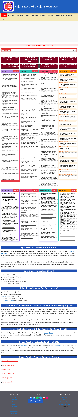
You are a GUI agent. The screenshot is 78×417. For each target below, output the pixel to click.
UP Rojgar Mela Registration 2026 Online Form (48, 194)
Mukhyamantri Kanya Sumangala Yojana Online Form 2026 (48, 217)
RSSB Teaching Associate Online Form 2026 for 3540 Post (67, 240)
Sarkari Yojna (60, 15)
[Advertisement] (39, 31)
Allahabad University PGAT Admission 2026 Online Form (8, 196)
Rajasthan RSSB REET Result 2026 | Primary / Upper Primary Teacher (10, 86)
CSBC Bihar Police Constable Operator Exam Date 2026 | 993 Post (28, 138)
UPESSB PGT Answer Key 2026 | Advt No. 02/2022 (48, 109)
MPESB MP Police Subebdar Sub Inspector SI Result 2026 (9, 120)
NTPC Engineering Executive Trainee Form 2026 (66, 220)
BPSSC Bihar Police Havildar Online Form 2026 (49, 65)
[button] (3, 19)
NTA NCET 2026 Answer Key (47, 123)
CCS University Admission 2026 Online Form (9, 203)
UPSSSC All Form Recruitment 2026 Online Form (29, 59)
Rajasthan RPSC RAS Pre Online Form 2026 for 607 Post (67, 107)
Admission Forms (8, 301)
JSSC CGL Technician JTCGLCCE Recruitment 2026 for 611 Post (67, 233)
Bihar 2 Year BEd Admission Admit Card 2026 (29, 85)
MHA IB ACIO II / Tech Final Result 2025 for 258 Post (10, 117)
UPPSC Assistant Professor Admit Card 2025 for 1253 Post (29, 177)
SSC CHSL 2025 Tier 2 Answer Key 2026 (48, 140)
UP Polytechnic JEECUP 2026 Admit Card (29, 118)
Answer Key (35, 15)
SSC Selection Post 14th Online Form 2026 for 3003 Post (28, 237)
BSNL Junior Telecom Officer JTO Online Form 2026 (67, 102)
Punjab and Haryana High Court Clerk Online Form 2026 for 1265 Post (67, 118)
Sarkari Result (23, 346)
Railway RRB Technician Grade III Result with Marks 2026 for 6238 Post (9, 75)
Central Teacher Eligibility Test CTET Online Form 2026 (10, 65)
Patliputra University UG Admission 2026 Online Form (10, 224)
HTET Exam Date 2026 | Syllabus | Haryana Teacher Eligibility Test (29, 154)
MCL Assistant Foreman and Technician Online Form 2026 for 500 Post (67, 91)
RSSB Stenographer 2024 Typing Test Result (9, 124)
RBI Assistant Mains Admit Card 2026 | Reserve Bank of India (28, 102)
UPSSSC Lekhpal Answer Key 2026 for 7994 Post (48, 89)
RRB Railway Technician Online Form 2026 (68, 58)
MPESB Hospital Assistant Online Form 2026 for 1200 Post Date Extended (67, 166)
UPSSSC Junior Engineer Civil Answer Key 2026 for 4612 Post (48, 119)
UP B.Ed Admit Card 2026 (27, 173)
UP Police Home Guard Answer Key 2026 (49, 116)
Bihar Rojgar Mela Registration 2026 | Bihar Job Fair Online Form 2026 (49, 206)
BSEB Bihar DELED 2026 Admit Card (29, 95)
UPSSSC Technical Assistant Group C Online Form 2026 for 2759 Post (67, 149)
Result (27, 15)
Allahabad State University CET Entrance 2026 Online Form (9, 234)
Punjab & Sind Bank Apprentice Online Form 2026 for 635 (67, 177)
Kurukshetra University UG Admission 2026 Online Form (8, 238)
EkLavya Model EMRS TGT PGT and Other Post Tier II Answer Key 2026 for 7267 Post (49, 101)
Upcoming (69, 15)
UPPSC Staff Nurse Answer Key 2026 (49, 181)
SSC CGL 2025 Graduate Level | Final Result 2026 (10, 133)
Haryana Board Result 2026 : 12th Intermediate (10, 144)
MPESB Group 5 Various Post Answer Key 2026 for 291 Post (47, 126)
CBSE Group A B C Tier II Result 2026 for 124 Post (10, 130)
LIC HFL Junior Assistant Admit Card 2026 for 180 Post (29, 147)
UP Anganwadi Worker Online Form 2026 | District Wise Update (68, 172)
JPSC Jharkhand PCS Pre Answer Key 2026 (49, 136)
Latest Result (6, 369)
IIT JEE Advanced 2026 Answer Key (48, 86)
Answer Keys (58, 346)
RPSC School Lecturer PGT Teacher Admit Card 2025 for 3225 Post (29, 106)
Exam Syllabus (48, 333)
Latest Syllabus (7, 378)
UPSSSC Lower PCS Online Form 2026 (10, 58)
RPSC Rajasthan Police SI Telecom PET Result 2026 (10, 114)
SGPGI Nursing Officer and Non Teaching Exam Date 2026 (28, 166)
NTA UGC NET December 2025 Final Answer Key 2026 (49, 155)
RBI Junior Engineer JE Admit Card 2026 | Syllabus (29, 114)
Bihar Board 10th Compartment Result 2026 (9, 101)
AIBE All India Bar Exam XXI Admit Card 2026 (29, 150)
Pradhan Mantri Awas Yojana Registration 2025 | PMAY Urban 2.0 (49, 237)
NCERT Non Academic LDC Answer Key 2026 (48, 92)
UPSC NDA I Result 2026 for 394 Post (10, 173)
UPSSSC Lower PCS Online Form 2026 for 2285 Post (67, 80)
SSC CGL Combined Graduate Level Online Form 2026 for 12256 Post (68, 161)
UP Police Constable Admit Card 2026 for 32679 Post (28, 89)
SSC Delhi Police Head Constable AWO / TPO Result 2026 (9, 83)
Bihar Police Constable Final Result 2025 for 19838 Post (10, 89)
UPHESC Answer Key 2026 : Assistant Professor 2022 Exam (48, 129)
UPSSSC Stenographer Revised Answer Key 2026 (48, 166)
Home (4, 15)
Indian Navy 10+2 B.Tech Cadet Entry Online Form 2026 (67, 75)
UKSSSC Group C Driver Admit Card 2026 (29, 158)
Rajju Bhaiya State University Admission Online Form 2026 (9, 221)
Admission (51, 15)
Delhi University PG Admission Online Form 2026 (9, 231)
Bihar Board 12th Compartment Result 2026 (9, 104)
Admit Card (20, 15)
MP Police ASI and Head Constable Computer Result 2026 (10, 161)
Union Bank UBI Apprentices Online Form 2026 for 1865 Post (29, 234)
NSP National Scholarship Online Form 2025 (48, 229)
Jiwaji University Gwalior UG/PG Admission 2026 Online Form (9, 217)
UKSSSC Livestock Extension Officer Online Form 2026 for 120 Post (67, 226)
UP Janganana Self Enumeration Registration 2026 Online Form (48, 198)
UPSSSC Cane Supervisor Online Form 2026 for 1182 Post (67, 230)
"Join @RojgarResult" (35, 401)
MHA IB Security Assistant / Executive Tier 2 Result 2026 (8, 176)
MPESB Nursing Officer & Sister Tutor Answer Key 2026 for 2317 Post (48, 96)
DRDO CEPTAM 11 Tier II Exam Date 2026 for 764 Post (29, 130)
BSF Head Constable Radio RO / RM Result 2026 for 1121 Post (10, 97)
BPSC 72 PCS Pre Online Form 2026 (48, 58)
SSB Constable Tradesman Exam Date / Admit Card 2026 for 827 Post (67, 216)
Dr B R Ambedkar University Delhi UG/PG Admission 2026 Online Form (10, 207)
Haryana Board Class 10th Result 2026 (9, 137)
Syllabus (42, 15)
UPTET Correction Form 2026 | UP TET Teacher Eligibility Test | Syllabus (29, 230)
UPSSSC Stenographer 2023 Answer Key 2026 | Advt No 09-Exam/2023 (49, 169)
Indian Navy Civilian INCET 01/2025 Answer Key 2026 (49, 74)
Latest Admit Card (8, 365)
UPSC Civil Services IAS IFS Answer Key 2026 (48, 78)
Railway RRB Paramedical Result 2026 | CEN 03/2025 (9, 79)
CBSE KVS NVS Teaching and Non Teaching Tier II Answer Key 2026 (48, 105)
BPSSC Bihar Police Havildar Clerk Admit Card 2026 (29, 162)
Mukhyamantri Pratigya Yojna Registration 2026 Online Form (48, 210)
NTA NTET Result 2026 (7, 127)
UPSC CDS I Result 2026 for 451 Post (10, 171)
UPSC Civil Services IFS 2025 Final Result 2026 (9, 168)
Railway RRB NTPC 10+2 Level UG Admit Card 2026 (29, 222)
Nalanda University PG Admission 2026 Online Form (10, 241)
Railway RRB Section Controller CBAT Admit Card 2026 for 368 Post (29, 99)
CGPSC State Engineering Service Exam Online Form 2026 (67, 213)
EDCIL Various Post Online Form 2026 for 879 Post (67, 134)
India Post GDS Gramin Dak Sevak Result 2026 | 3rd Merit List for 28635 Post (10, 151)
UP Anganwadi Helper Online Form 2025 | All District (49, 221)
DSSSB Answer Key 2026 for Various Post (49, 143)
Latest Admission (7, 382)
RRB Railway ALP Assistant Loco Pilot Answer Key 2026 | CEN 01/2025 (48, 174)
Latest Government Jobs (10, 361)
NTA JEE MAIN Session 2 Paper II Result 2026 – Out (28, 225)
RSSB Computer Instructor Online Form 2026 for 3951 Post (67, 123)
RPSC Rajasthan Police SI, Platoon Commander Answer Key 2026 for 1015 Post (48, 148)
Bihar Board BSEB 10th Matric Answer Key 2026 (47, 187)
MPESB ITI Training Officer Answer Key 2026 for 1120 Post (48, 184)
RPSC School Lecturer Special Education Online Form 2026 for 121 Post (67, 155)
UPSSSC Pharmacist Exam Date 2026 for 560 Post (29, 134)
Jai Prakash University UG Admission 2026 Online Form (8, 227)
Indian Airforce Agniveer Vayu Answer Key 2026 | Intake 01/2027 (48, 159)
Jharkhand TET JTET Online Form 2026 (68, 65)
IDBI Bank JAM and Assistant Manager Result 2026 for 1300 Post (10, 164)
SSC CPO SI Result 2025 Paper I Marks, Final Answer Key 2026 (48, 133)
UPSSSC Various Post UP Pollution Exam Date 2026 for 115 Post (29, 75)
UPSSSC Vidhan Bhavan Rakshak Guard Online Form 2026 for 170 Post (67, 237)
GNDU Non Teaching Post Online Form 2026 (67, 85)
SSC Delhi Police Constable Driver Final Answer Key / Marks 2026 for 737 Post (48, 82)
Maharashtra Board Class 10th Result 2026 (9, 180)
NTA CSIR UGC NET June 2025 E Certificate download (48, 233)
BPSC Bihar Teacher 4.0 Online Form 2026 (29, 65)
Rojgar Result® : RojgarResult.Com (37, 6)
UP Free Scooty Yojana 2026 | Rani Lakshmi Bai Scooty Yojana (48, 214)
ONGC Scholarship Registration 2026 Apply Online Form (48, 202)
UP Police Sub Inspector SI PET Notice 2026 (28, 122)
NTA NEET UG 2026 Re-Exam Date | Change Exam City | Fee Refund (29, 170)
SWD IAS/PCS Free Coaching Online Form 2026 (68, 144)
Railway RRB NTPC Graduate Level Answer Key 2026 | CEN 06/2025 (48, 152)
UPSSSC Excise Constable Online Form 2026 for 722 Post (67, 112)
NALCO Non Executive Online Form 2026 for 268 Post (68, 139)
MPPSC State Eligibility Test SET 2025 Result (9, 155)
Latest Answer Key (8, 373)
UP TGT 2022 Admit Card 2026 (28, 78)
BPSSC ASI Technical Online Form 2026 (68, 210)
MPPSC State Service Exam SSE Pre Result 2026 (10, 110)
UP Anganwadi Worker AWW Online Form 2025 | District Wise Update (49, 225)
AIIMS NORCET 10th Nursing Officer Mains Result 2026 (10, 147)
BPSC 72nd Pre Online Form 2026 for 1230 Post (67, 96)
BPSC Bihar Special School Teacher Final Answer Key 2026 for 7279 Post (49, 178)
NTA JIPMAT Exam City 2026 (27, 92)
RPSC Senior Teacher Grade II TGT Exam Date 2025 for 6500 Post (29, 143)
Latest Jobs (11, 15)
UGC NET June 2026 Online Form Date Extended (67, 128)
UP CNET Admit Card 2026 (27, 81)
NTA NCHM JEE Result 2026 (8, 107)
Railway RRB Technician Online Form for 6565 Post (67, 207)
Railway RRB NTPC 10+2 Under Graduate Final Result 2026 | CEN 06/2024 (9, 93)
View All (16, 71)
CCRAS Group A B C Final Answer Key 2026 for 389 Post (48, 162)
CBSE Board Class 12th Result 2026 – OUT (10, 140)
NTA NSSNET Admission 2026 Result (10, 158)
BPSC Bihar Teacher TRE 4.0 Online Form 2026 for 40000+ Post (68, 223)
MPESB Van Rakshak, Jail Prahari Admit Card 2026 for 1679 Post (28, 110)
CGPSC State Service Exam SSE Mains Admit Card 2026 (28, 126)
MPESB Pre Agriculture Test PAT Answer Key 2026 (48, 112)
